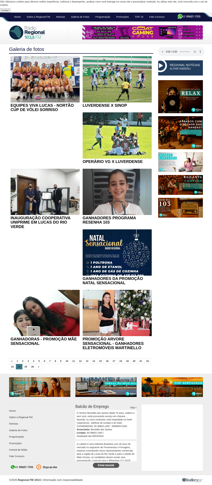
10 (67, 361)
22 (147, 361)
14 (93, 361)
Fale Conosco (157, 16)
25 (26, 366)
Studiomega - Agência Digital (192, 479)
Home (17, 16)
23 (12, 366)
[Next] (38, 366)
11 (73, 361)
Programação (102, 16)
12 (80, 361)
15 (100, 361)
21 (140, 361)
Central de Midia (18, 449)
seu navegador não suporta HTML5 (181, 51)
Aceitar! (5, 10)
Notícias (60, 16)
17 (114, 361)
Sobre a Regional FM (38, 16)
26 (32, 366)
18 (120, 361)
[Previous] (12, 361)
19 (127, 361)
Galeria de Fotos (80, 16)
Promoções (122, 16)
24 (19, 366)
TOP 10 (139, 16)
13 (87, 361)
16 (107, 361)
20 (134, 361)
